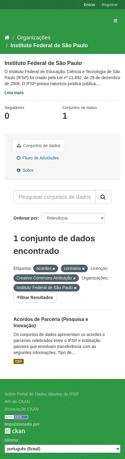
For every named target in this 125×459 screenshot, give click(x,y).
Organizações (33, 38)
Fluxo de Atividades (38, 158)
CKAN (14, 431)
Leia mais (14, 92)
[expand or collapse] (115, 21)
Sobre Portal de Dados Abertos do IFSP (41, 394)
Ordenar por (25, 218)
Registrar (110, 4)
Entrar (89, 4)
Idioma (11, 440)
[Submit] (103, 197)
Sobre (25, 170)
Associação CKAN (21, 409)
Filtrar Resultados (35, 297)
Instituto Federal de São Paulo (49, 45)
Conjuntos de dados (38, 145)
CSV (18, 361)
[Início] (7, 38)
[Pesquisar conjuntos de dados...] (54, 197)
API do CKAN (17, 401)
